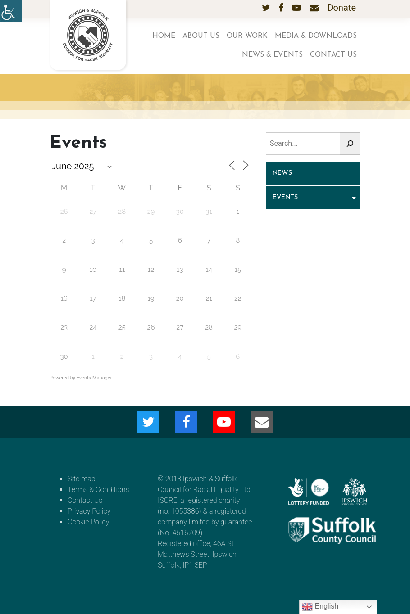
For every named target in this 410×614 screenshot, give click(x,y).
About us (200, 36)
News (282, 173)
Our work (247, 36)
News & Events (272, 55)
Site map (82, 478)
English (320, 606)
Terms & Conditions (98, 489)
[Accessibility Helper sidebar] (11, 11)
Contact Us (333, 55)
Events (285, 197)
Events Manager (94, 378)
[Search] (350, 143)
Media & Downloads (316, 36)
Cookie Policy (88, 522)
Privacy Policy (89, 511)
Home (163, 36)
